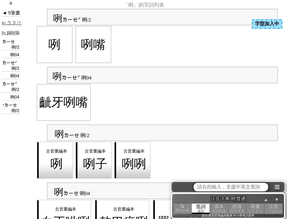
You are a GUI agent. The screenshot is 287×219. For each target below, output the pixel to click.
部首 (237, 208)
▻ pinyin (10, 32)
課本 (219, 208)
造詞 (201, 208)
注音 (273, 208)
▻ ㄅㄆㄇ (11, 22)
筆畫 (255, 208)
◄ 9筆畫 (11, 12)
